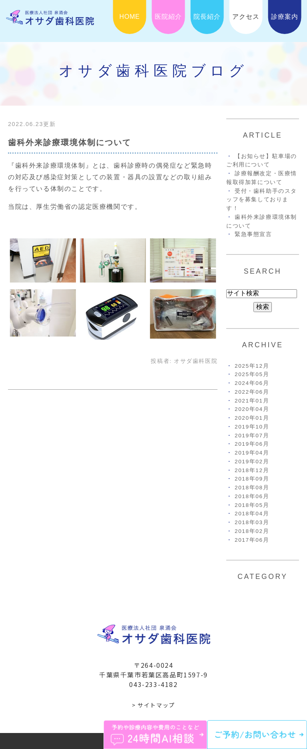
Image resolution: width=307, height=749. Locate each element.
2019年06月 (252, 444)
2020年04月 (252, 409)
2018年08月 (252, 488)
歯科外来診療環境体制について (69, 142)
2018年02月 (252, 531)
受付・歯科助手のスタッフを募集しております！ (261, 200)
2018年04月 (252, 514)
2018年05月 (252, 505)
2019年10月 (252, 427)
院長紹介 (206, 16)
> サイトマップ (153, 705)
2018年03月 (252, 522)
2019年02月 (252, 462)
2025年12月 (252, 366)
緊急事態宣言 (253, 234)
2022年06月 (252, 392)
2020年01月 (252, 418)
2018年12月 (252, 470)
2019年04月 (252, 453)
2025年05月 (252, 374)
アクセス (245, 16)
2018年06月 (252, 496)
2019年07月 (252, 436)
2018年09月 (252, 479)
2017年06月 (252, 540)
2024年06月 (252, 383)
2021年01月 (252, 401)
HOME (130, 16)
